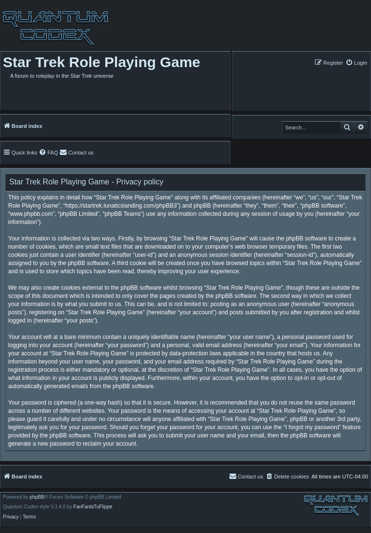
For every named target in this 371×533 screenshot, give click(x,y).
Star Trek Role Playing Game (101, 62)
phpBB (37, 497)
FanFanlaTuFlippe (93, 507)
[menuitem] (356, 62)
